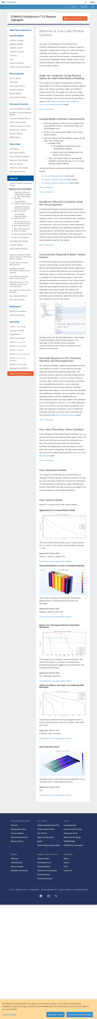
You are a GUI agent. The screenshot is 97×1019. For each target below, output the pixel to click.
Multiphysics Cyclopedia (73, 845)
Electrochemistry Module (19, 248)
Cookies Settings (9, 1014)
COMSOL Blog (69, 841)
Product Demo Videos (46, 829)
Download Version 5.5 (75, 18)
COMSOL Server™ (16, 48)
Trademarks (34, 890)
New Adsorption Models (23, 234)
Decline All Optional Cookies (80, 1014)
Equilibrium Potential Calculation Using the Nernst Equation (21, 209)
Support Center (43, 858)
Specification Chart (18, 829)
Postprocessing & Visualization (20, 67)
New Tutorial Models (21, 237)
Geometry (13, 55)
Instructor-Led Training (73, 829)
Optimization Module (17, 315)
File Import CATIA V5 (19, 368)
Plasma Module (15, 93)
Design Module (15, 334)
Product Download (44, 878)
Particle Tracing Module (18, 311)
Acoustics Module (16, 133)
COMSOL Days (16, 862)
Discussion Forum (71, 833)
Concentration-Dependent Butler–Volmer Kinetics (21, 216)
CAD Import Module (17, 330)
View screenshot (46, 109)
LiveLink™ (18, 326)
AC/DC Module (15, 78)
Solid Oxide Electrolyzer (65, 415)
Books (39, 841)
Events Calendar (17, 866)
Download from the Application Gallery (55, 561)
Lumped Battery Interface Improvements (22, 202)
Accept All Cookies (55, 1014)
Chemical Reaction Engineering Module (21, 184)
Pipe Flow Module (16, 164)
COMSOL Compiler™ (17, 40)
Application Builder (16, 44)
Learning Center (70, 825)
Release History (17, 841)
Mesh (12, 59)
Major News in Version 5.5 (20, 30)
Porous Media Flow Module (20, 156)
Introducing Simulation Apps (48, 845)
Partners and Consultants (47, 870)
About (66, 858)
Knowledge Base (43, 866)
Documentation (43, 874)
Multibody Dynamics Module (20, 126)
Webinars (14, 858)
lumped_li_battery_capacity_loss (56, 183)
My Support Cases (44, 862)
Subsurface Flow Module (19, 160)
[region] (48, 1009)
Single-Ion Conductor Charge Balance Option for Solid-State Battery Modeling (22, 195)
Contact (84, 7)
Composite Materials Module (20, 118)
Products (14, 825)
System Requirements (19, 837)
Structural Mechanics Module (20, 109)
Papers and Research (45, 837)
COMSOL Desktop (17, 51)
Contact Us (68, 870)
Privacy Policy (21, 890)
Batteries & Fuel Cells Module (20, 189)
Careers (67, 862)
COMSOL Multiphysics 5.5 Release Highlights (33, 18)
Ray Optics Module (16, 90)
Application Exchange (72, 837)
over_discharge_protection (54, 176)
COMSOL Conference (19, 870)
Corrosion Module (16, 245)
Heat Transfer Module (17, 171)
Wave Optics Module (17, 86)
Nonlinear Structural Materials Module (20, 113)
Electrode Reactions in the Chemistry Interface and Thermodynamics (22, 223)
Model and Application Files (48, 825)
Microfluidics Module (17, 152)
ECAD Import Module (17, 338)
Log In (73, 7)
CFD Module (14, 149)
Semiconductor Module (18, 97)
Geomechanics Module (18, 122)
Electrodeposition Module (19, 241)
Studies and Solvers (17, 63)
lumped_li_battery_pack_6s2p (55, 179)
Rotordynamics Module (18, 130)
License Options (17, 833)
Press (66, 866)
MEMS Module (15, 137)
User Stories (42, 833)
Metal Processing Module (19, 168)
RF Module (14, 82)
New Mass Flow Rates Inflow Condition (22, 230)
